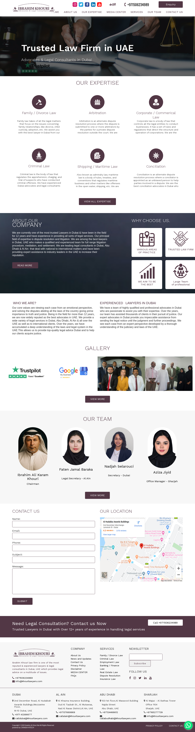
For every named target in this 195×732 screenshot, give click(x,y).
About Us (70, 11)
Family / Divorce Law (111, 655)
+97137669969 (67, 712)
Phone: (16, 542)
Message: (18, 566)
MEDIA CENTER (79, 672)
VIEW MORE (97, 399)
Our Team (154, 11)
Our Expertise (92, 11)
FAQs (73, 675)
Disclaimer (76, 669)
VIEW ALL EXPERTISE (97, 201)
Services (137, 11)
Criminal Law (107, 658)
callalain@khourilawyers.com (74, 716)
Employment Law (109, 662)
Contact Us (174, 11)
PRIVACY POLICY (154, 726)
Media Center (116, 11)
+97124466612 (110, 712)
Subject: (17, 554)
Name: (16, 518)
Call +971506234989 (165, 622)
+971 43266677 (23, 714)
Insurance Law (108, 679)
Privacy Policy (78, 665)
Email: (16, 530)
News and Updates (81, 658)
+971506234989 (138, 4)
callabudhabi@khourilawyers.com (118, 718)
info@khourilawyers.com (29, 681)
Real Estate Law (109, 672)
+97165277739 (154, 712)
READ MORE (25, 265)
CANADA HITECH (27, 727)
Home (55, 11)
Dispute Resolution (110, 675)
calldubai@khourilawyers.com (31, 718)
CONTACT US (176, 726)
